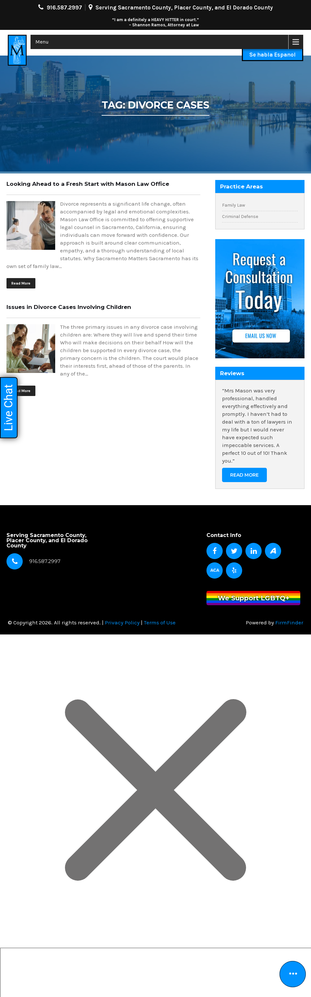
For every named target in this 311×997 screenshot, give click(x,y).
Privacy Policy (122, 622)
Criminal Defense (240, 216)
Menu (42, 42)
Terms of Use (160, 622)
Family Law (233, 205)
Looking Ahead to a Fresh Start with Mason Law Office (87, 184)
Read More (21, 283)
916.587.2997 (64, 7)
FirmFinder (289, 622)
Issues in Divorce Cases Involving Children (68, 307)
